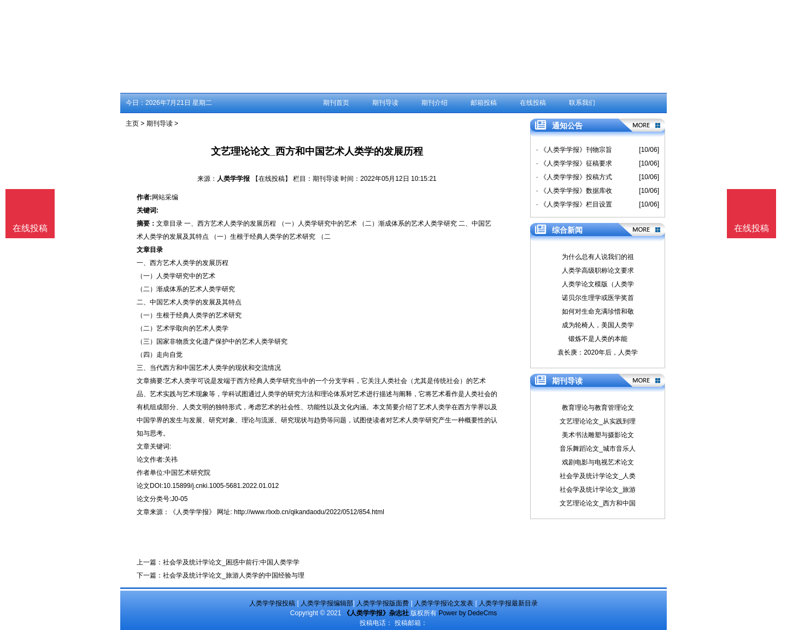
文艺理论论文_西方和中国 (598, 503)
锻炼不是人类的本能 (597, 339)
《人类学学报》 (192, 512)
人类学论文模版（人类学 (598, 284)
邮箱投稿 (484, 103)
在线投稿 (533, 103)
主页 (132, 123)
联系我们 (582, 103)
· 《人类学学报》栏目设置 (574, 204)
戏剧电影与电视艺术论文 (598, 462)
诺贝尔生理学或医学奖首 (598, 298)
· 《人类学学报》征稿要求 (574, 163)
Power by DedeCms (467, 613)
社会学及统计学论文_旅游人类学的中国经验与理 (233, 575)
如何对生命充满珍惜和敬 (598, 311)
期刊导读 (385, 103)
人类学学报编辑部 (327, 603)
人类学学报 (233, 178)
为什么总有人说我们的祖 (598, 257)
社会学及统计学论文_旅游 (598, 489)
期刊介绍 (434, 103)
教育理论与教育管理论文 (598, 407)
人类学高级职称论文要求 (598, 270)
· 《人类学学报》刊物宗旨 (574, 150)
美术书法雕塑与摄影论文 (598, 435)
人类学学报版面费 (382, 603)
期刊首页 (336, 103)
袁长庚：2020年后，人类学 (597, 352)
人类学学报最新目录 (508, 603)
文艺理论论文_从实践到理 (598, 421)
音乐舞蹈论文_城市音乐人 (598, 448)
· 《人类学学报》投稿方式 (574, 177)
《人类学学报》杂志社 (376, 613)
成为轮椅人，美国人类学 (598, 325)
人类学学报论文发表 (443, 603)
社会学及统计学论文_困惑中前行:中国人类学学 (231, 562)
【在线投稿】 (271, 178)
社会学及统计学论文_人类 (598, 476)
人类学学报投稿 (272, 603)
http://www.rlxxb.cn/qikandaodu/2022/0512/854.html (309, 512)
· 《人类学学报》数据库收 (574, 191)
